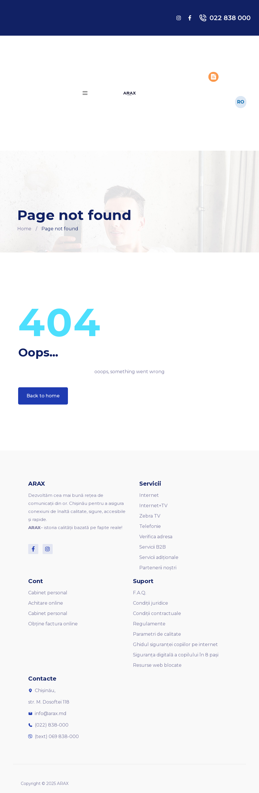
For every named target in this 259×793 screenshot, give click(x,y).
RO (240, 101)
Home (24, 228)
